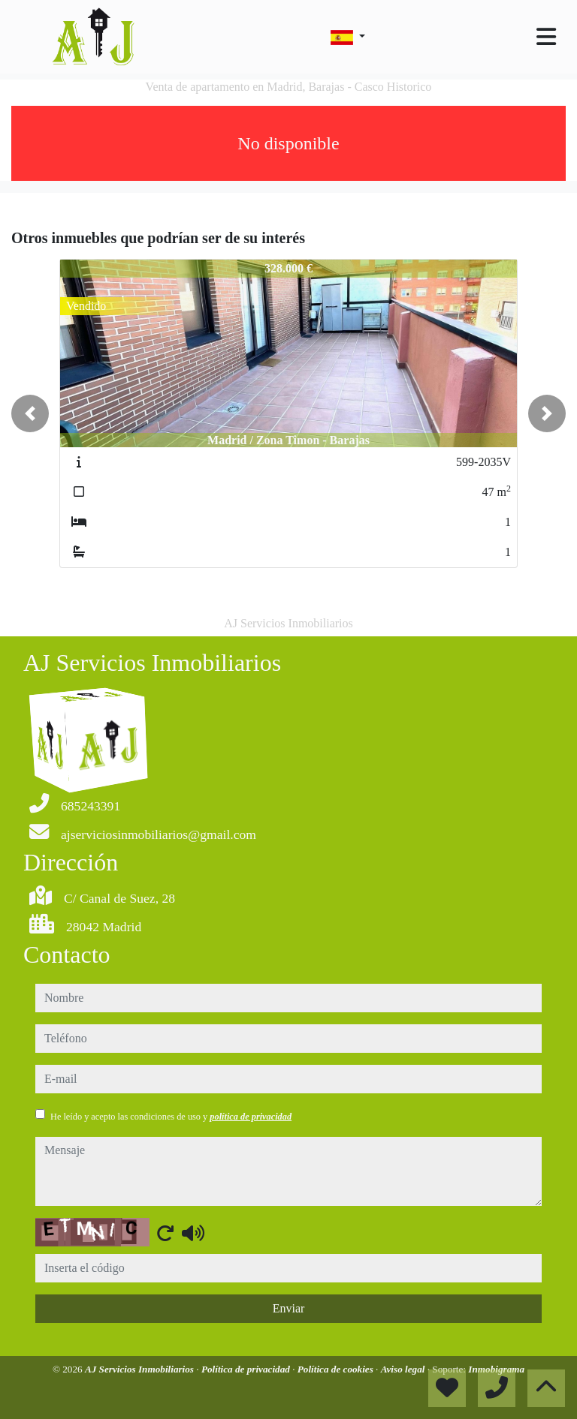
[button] (30, 413)
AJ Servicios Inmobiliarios (140, 1369)
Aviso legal (404, 1369)
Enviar (289, 1308)
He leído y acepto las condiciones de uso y (171, 1116)
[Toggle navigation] (546, 37)
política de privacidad (251, 1116)
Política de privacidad (246, 1369)
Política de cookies (337, 1369)
